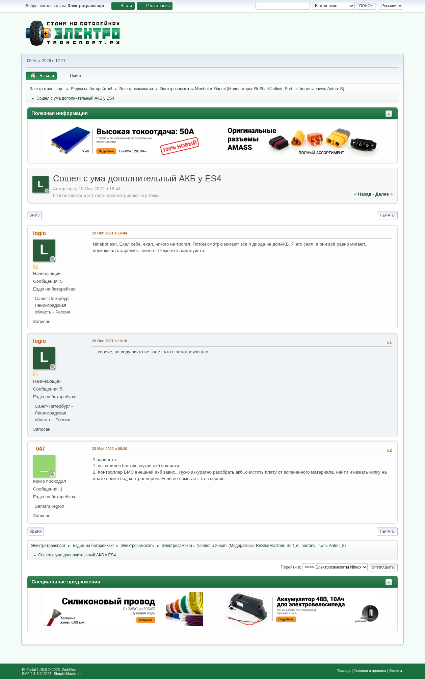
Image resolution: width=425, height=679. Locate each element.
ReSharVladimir (268, 88)
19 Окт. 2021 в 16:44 (109, 233)
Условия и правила (370, 671)
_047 (39, 449)
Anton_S (335, 88)
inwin (320, 88)
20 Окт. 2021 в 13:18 (109, 341)
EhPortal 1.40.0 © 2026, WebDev (49, 670)
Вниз (34, 215)
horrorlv (307, 88)
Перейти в (290, 567)
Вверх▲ (396, 671)
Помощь (344, 671)
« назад (362, 194)
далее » (384, 194)
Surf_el (291, 88)
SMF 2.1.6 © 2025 (37, 674)
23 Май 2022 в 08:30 (109, 449)
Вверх (35, 531)
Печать (387, 215)
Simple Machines (67, 674)
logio (39, 233)
